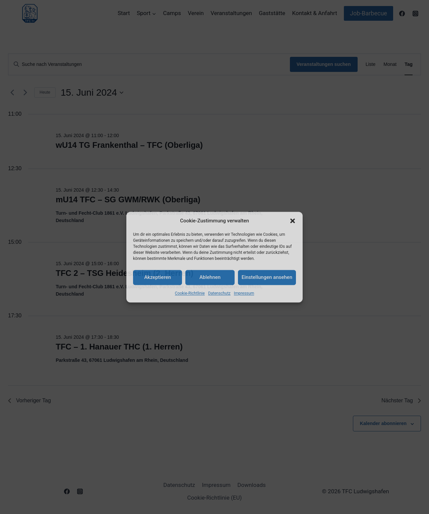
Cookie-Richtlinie (190, 293)
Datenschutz (219, 293)
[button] (292, 220)
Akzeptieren (157, 277)
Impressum (244, 293)
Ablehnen (210, 277)
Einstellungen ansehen (267, 277)
